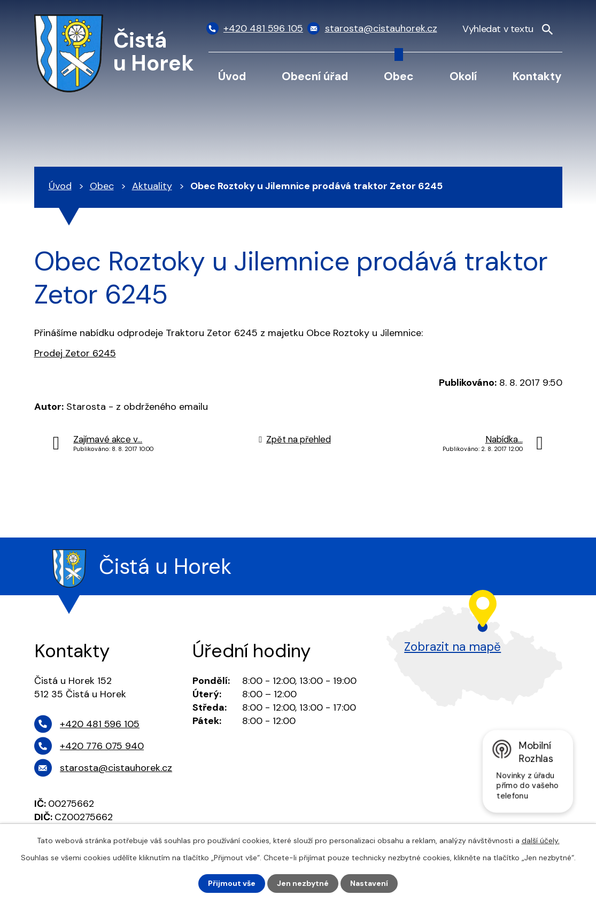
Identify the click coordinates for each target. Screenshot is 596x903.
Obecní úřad (315, 76)
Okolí (463, 76)
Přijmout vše (232, 883)
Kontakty (537, 76)
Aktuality (152, 186)
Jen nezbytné (303, 883)
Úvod (232, 76)
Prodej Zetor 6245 (75, 353)
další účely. (541, 840)
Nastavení (369, 883)
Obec (399, 76)
